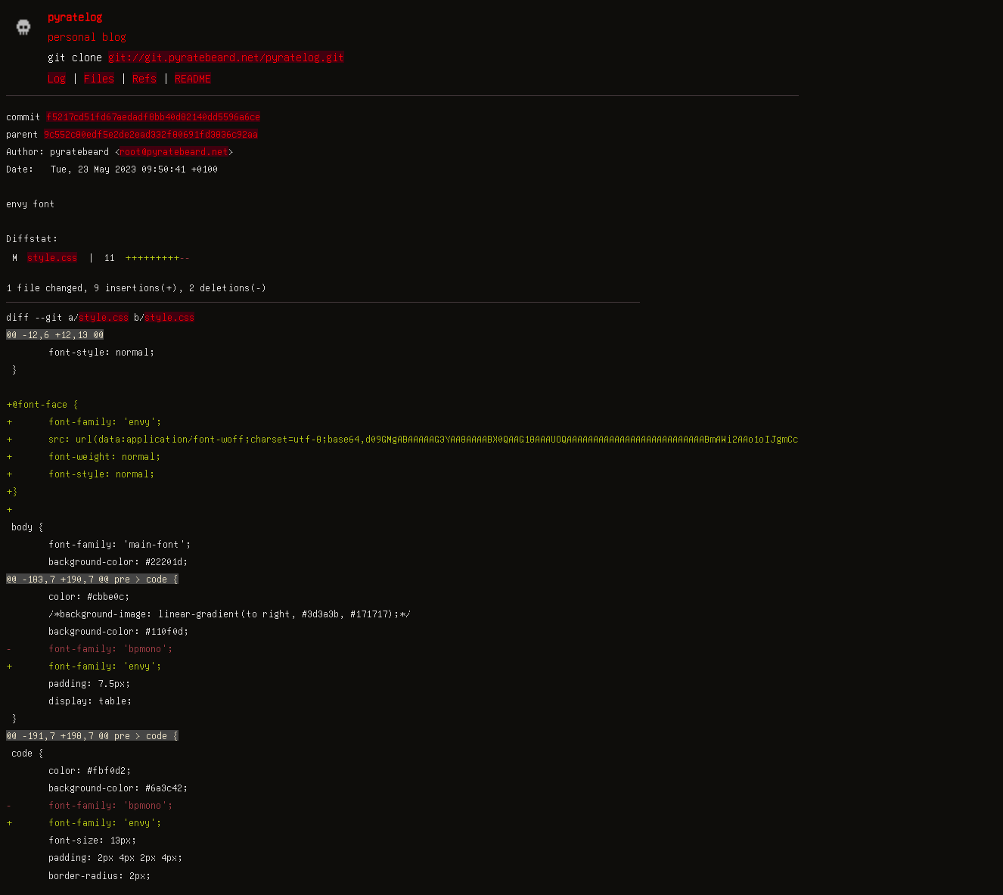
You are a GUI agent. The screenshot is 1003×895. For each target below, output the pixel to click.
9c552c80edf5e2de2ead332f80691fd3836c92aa (151, 134)
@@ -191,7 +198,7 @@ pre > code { (92, 735)
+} (12, 491)
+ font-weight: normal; (83, 456)
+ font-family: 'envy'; (84, 421)
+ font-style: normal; (80, 473)
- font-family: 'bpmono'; (89, 648)
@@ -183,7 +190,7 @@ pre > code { (92, 578)
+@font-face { (42, 404)
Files (99, 78)
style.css (52, 257)
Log (57, 78)
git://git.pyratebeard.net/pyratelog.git (226, 57)
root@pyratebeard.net (174, 151)
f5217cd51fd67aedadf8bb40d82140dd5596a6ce (153, 116)
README (193, 78)
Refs (144, 78)
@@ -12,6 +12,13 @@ (55, 334)
